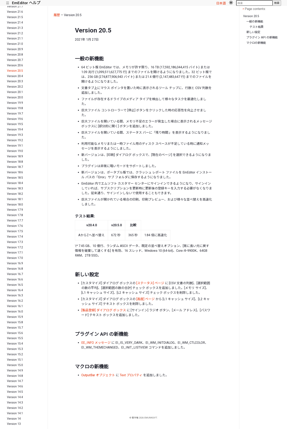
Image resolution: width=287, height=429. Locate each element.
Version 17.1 (15, 252)
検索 (276, 2)
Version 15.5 (15, 338)
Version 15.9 (15, 317)
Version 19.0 (15, 151)
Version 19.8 (15, 108)
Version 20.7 (15, 60)
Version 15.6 (15, 333)
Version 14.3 (15, 402)
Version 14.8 (15, 376)
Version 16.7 (15, 274)
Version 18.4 (15, 183)
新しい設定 (253, 32)
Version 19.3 (15, 135)
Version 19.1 (15, 145)
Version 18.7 (15, 167)
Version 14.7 (15, 381)
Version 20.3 (15, 81)
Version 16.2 (15, 301)
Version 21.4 (15, 22)
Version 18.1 (15, 199)
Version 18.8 (15, 162)
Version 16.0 (15, 311)
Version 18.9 (15, 156)
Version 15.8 (15, 322)
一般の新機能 (254, 21)
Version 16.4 (15, 290)
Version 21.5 (15, 17)
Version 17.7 (15, 220)
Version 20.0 (15, 97)
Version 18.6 (15, 172)
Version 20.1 (15, 92)
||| (8, 3)
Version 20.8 (15, 54)
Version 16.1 (15, 306)
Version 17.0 (15, 258)
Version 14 (14, 418)
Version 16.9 (15, 263)
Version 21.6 (15, 12)
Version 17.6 (15, 226)
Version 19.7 (15, 113)
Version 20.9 (15, 49)
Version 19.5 (15, 124)
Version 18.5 (15, 177)
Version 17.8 (15, 215)
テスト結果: (257, 27)
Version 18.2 (15, 194)
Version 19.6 (15, 119)
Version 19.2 (15, 140)
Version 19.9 (15, 103)
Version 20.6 (15, 65)
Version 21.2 (15, 33)
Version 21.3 (15, 28)
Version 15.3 (15, 349)
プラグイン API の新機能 (262, 37)
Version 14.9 (15, 370)
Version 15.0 (15, 365)
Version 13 (14, 424)
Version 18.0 (15, 204)
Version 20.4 (15, 76)
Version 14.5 (15, 392)
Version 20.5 (15, 70)
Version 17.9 (15, 210)
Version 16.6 (15, 279)
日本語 (221, 3)
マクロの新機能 (256, 43)
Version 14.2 (15, 408)
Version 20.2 (15, 86)
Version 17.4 (15, 236)
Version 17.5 (15, 231)
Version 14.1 (15, 413)
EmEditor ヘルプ (26, 3)
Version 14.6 (15, 386)
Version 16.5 (15, 285)
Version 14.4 (15, 397)
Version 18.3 (15, 188)
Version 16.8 (15, 268)
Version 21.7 (15, 6)
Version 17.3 (15, 242)
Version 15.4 (15, 343)
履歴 (57, 15)
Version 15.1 (15, 359)
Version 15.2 (15, 354)
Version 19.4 (15, 129)
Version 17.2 (15, 247)
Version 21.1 (15, 38)
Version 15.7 (15, 327)
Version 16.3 (15, 295)
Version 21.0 (15, 44)
